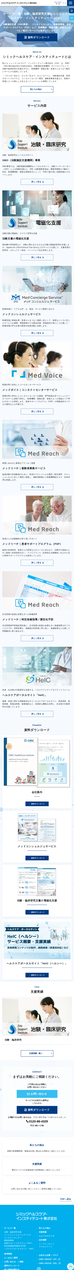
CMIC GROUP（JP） (48, 1259)
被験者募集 (9, 1240)
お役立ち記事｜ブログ (48, 1255)
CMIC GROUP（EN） (48, 1263)
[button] (70, 3)
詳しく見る (36, 182)
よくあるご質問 (37, 1186)
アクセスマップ (45, 1247)
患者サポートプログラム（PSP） (18, 1243)
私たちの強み (36, 89)
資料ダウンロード (65, 3)
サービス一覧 (10, 1228)
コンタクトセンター (12, 1238)
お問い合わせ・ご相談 (13, 1262)
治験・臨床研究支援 (12, 1232)
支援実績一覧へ (36, 1053)
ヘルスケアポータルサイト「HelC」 (20, 1249)
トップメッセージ (46, 1244)
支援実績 (37, 1167)
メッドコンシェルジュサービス (17, 1235)
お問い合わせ (63, 3)
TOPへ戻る (65, 1199)
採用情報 (8, 1254)
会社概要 (43, 1240)
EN (59, 3)
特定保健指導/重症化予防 (15, 1246)
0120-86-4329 (38, 1121)
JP (56, 3)
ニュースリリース (46, 1236)
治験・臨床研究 (13, 1040)
